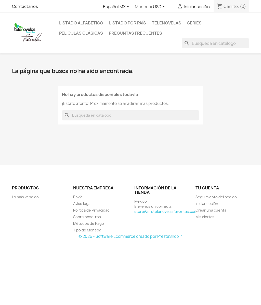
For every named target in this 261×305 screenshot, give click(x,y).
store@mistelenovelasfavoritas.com (165, 211)
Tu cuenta (207, 188)
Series (194, 23)
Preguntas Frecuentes (135, 33)
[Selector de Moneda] (160, 7)
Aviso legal (82, 203)
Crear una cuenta (210, 210)
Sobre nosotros (87, 216)
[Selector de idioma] (117, 7)
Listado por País (127, 23)
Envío (78, 197)
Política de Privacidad (91, 210)
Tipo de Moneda (87, 230)
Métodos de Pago (88, 223)
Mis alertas (204, 216)
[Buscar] (215, 43)
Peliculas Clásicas (81, 33)
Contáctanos (25, 6)
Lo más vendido (25, 197)
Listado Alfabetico (81, 23)
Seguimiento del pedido (216, 197)
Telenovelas (166, 23)
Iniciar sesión (206, 203)
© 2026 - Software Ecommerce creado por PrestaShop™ (130, 236)
